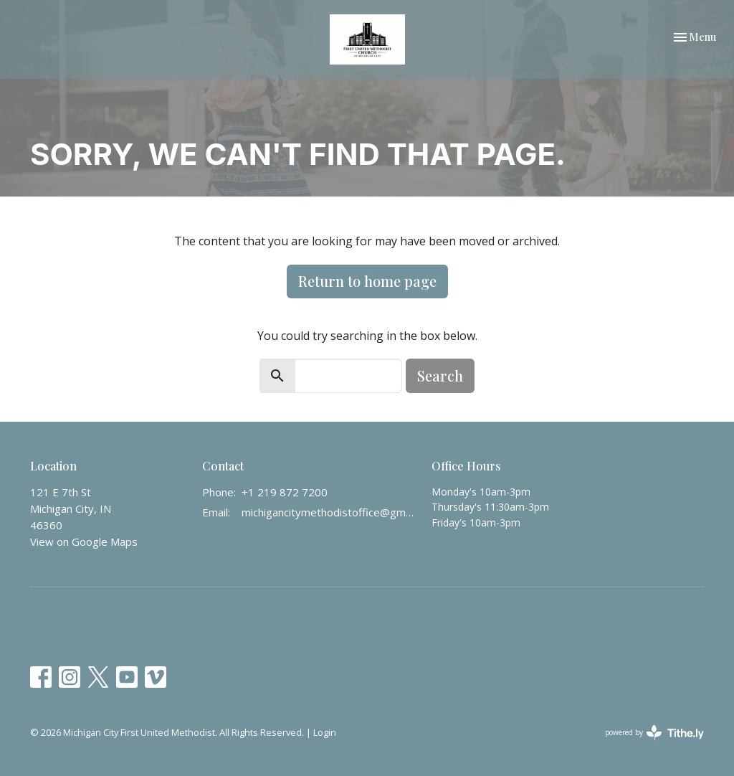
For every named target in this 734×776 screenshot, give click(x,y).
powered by (654, 733)
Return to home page (367, 280)
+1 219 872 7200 (285, 492)
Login (324, 732)
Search (440, 375)
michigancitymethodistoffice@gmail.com (329, 512)
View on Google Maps (84, 541)
